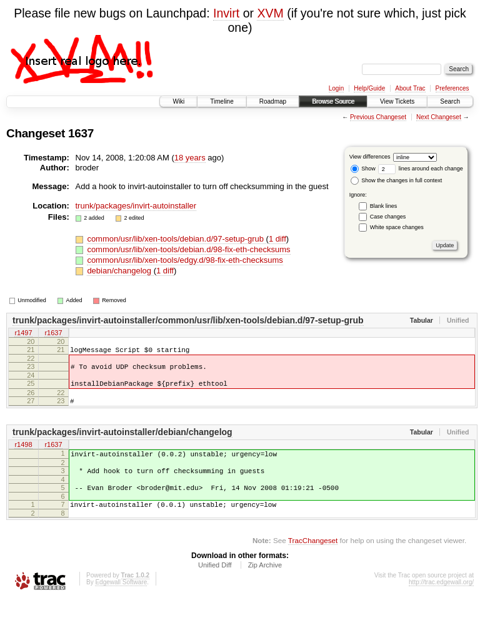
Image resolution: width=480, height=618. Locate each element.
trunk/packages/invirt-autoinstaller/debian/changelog (122, 441)
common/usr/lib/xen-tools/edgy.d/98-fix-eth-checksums (184, 260)
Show (363, 168)
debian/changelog (120, 270)
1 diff (277, 238)
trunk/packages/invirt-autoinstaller (136, 205)
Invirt (226, 13)
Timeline (221, 101)
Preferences (452, 88)
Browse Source (333, 101)
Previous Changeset (378, 117)
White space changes (397, 227)
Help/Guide (369, 88)
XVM (270, 13)
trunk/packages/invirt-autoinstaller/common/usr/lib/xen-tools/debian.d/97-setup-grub (188, 320)
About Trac (410, 88)
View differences (370, 157)
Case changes (388, 216)
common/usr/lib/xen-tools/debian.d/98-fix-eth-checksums (188, 249)
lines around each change (420, 168)
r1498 (23, 454)
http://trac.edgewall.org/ (441, 600)
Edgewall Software (121, 600)
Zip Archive (265, 583)
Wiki (178, 101)
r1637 (53, 333)
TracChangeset (313, 559)
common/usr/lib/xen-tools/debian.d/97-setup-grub (176, 238)
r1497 (23, 333)
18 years (190, 157)
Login (336, 88)
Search (450, 101)
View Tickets (397, 101)
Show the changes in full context (396, 180)
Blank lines (384, 206)
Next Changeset (438, 117)
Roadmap (272, 101)
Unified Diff (215, 583)
